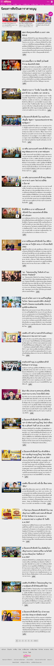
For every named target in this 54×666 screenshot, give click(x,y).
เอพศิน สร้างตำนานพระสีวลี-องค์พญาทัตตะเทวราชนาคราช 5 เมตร (37, 335)
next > (36, 641)
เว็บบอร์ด (9, 4)
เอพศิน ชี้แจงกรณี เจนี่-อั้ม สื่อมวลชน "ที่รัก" (37, 485)
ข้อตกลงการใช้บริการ (7, 660)
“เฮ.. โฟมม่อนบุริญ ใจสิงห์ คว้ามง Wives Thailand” (35, 274)
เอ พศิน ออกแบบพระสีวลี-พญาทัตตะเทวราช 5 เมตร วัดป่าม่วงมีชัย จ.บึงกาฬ (36, 181)
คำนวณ (25, 652)
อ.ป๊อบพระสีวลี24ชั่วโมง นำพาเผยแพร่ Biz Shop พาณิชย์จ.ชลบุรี (35, 613)
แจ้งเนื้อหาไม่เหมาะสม (36, 662)
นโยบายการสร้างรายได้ (40, 660)
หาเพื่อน (15, 4)
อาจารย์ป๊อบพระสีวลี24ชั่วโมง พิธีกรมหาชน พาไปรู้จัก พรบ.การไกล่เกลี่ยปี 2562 (37, 244)
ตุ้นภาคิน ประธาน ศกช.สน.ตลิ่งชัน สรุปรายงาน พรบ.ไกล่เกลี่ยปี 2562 (36, 392)
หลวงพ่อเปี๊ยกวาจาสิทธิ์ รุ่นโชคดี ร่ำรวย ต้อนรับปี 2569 (35, 63)
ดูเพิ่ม (24, 55)
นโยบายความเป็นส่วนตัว (19, 660)
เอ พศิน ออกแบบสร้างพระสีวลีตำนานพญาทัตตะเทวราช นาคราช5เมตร (37, 150)
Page (29, 652)
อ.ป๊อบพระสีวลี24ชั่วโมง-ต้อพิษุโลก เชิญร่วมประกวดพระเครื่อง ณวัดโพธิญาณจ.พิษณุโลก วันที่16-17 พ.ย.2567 (37, 553)
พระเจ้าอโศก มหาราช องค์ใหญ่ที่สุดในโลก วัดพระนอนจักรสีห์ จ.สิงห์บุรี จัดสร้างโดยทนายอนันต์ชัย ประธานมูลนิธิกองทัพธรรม (36, 303)
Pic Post (42, 4)
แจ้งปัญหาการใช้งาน (25, 662)
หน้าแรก (3, 4)
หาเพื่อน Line (26, 4)
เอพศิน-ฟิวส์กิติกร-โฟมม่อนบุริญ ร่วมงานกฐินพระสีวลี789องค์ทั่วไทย (37, 584)
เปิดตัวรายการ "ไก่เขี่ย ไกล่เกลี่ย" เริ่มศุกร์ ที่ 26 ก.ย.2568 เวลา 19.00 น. (37, 92)
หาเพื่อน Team (34, 4)
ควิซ (51, 650)
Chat (20, 4)
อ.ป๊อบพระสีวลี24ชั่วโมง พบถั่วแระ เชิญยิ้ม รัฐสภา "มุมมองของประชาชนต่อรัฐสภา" (37, 120)
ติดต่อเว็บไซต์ (16, 662)
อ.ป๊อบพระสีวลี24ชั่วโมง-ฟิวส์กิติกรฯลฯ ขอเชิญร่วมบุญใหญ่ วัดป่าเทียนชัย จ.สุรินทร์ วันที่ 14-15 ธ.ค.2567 (36, 455)
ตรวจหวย (47, 4)
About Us (49, 660)
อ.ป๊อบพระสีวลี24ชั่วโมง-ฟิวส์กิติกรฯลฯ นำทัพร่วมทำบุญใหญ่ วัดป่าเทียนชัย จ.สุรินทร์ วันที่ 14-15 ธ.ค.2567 (37, 423)
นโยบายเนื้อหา (30, 660)
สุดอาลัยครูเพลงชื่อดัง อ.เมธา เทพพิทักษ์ (36, 34)
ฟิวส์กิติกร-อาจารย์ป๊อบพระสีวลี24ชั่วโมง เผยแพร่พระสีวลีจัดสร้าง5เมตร (35, 213)
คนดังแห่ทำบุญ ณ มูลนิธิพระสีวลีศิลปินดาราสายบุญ (35, 363)
